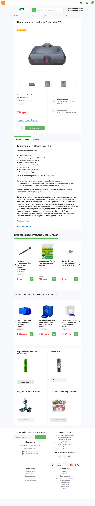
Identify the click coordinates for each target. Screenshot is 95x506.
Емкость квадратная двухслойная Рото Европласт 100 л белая (69, 323)
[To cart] (31, 279)
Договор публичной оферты (65, 478)
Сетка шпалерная (30, 476)
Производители (65, 486)
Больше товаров (25, 382)
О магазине (65, 471)
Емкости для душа (38, 16)
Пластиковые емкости (24, 16)
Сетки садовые (30, 471)
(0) (23, 100)
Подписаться (40, 437)
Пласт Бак (30, 95)
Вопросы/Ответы (65, 480)
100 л (20, 120)
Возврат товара (65, 476)
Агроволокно (30, 473)
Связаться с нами (65, 482)
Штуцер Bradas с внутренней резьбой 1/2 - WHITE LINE (69, 263)
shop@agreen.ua (65, 461)
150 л (27, 120)
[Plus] (22, 127)
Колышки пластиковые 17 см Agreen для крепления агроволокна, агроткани (24, 266)
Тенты (30, 478)
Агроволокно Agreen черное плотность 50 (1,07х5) (47, 263)
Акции (65, 488)
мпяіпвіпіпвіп (26, 226)
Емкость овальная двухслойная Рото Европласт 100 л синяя (24, 323)
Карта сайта (65, 484)
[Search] (34, 10)
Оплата (65, 473)
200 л (35, 120)
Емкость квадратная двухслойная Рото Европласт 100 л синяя (47, 323)
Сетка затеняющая (30, 480)
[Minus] (22, 129)
